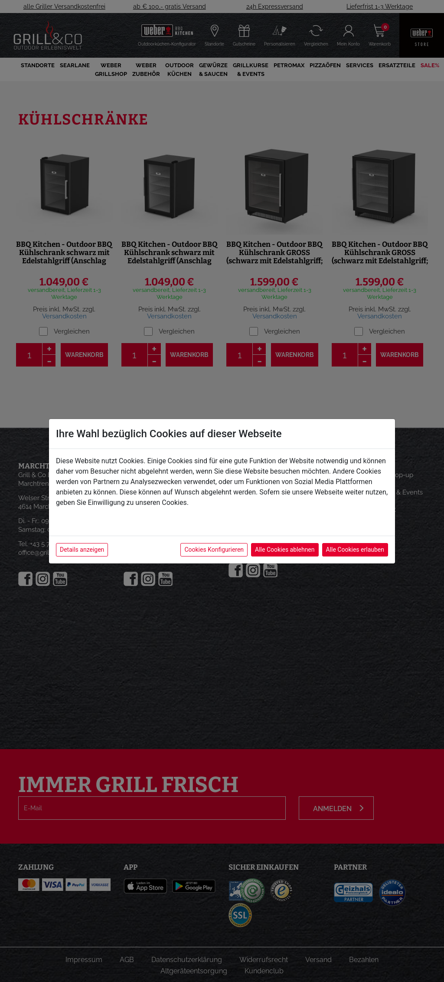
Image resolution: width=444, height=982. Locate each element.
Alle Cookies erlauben (355, 549)
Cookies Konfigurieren (214, 549)
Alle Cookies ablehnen (284, 549)
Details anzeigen (82, 549)
